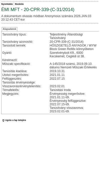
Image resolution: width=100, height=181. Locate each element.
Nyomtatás (7, 4)
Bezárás (19, 4)
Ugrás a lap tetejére (13, 120)
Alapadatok (9, 29)
